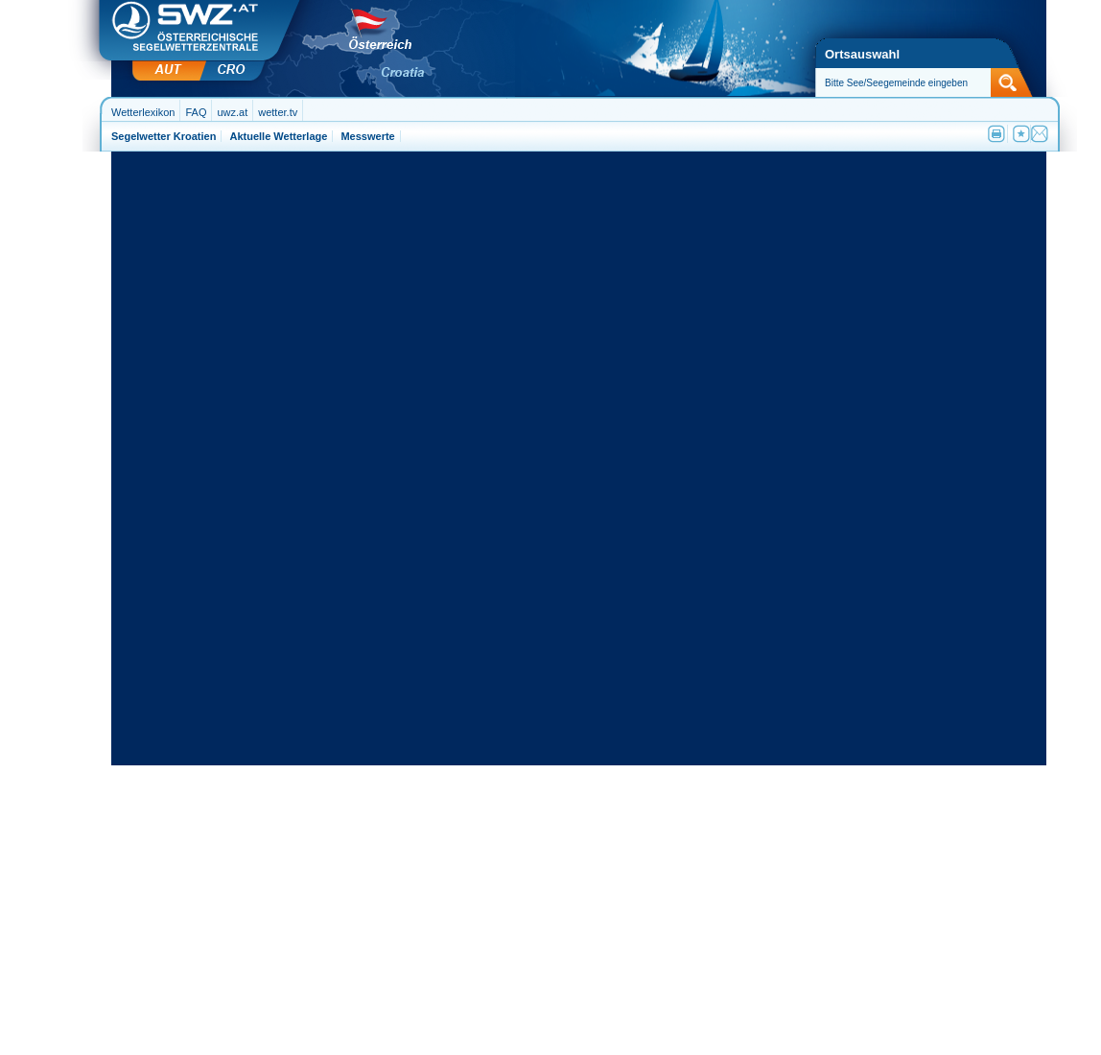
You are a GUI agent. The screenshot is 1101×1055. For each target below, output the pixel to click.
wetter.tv (277, 112)
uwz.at (232, 112)
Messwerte (367, 136)
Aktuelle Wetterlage (278, 136)
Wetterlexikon (143, 112)
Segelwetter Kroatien (163, 136)
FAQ (195, 112)
